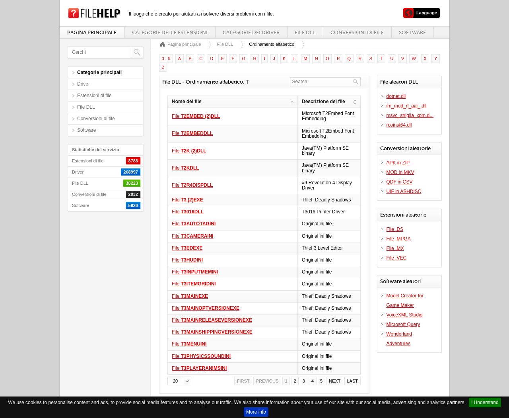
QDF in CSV (400, 182)
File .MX (395, 248)
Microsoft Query (403, 324)
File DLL (305, 32)
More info (256, 412)
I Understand (485, 402)
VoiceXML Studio (405, 315)
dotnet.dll (396, 96)
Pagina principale (92, 32)
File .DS (395, 229)
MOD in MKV (400, 172)
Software (412, 32)
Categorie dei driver (251, 32)
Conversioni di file (357, 32)
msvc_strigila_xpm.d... (410, 115)
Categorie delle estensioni (170, 32)
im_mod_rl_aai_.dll (407, 106)
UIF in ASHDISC (404, 191)
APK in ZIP (398, 163)
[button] (179, 381)
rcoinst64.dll (399, 125)
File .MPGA (399, 239)
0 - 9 (166, 58)
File (196, 116)
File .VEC (397, 258)
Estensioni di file (94, 95)
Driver (83, 84)
